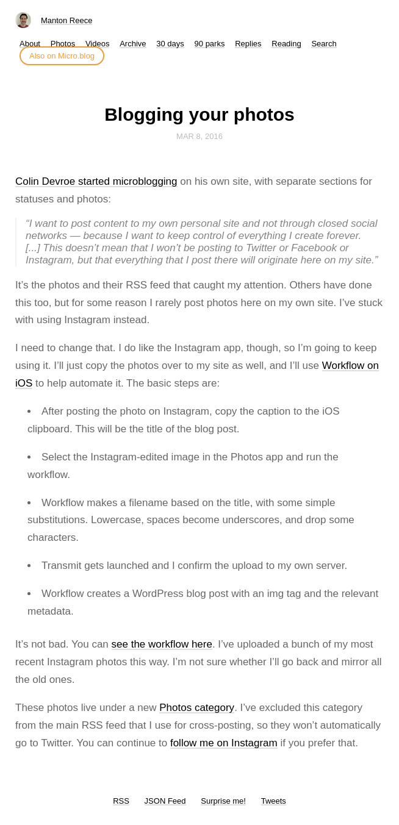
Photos (63, 43)
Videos (97, 43)
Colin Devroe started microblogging (96, 181)
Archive (133, 43)
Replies (248, 43)
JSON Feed (165, 800)
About (30, 43)
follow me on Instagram (224, 743)
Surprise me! (223, 800)
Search (323, 43)
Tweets (273, 800)
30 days (170, 43)
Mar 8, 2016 (199, 136)
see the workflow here (162, 644)
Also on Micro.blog (62, 55)
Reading (286, 43)
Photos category (196, 707)
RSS (121, 800)
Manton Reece (67, 20)
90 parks (210, 43)
